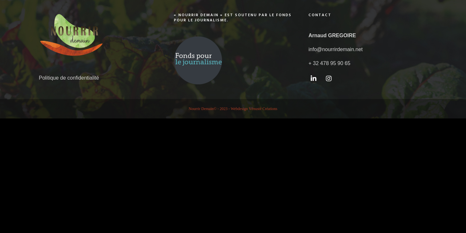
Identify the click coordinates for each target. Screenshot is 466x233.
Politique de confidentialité (69, 78)
